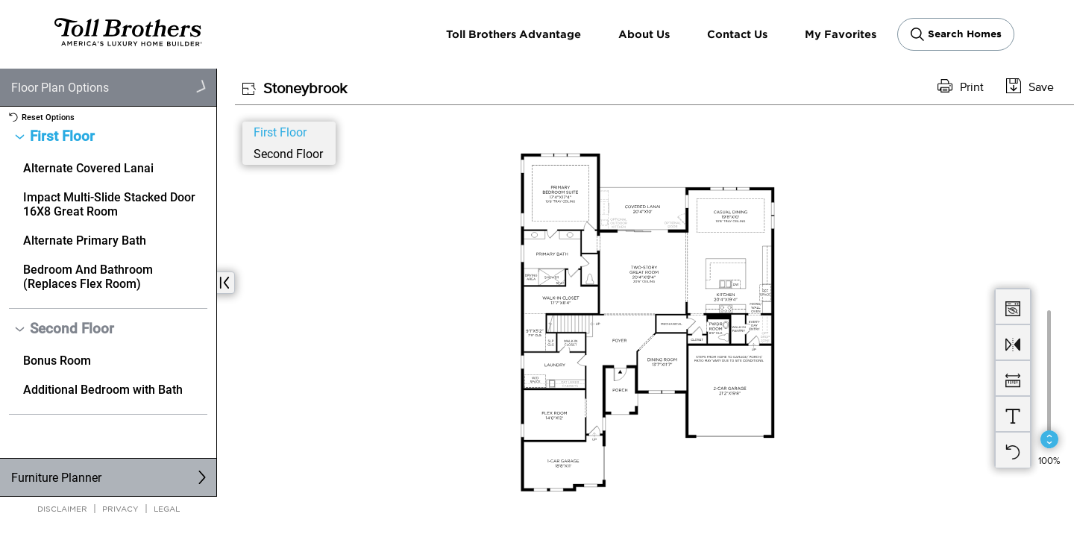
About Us (644, 34)
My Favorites (840, 34)
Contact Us (737, 34)
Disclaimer (62, 508)
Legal (167, 508)
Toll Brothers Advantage (513, 34)
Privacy (120, 508)
